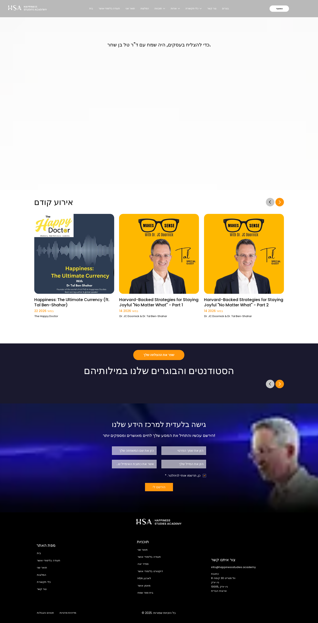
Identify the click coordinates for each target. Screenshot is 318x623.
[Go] (270, 202)
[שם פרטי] (185, 451)
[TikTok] (281, 612)
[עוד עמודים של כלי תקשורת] (201, 9)
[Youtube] (272, 612)
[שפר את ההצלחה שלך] (158, 355)
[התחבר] (279, 8)
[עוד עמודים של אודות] (179, 9)
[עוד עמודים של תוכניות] (164, 9)
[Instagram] (246, 612)
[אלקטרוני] (185, 464)
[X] (255, 612)
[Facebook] (238, 612)
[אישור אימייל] (135, 464)
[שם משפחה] (135, 451)
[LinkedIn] (264, 612)
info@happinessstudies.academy (233, 567)
